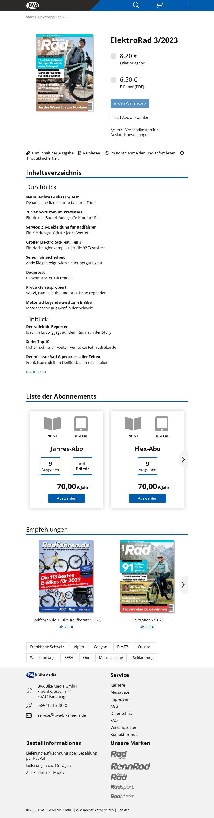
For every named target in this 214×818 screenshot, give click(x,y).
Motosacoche (111, 657)
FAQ (114, 720)
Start (30, 17)
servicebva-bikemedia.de (62, 715)
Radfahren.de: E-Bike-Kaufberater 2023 (66, 620)
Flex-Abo (147, 448)
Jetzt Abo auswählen (131, 117)
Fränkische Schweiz (47, 646)
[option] (66, 459)
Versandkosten (124, 727)
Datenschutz (122, 713)
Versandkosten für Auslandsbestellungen (134, 132)
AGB (114, 706)
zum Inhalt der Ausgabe (50, 153)
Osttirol (144, 646)
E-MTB (122, 646)
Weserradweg (42, 657)
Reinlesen (89, 153)
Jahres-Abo (66, 448)
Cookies (124, 810)
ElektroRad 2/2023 (147, 620)
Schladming (143, 657)
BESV (68, 657)
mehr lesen (36, 371)
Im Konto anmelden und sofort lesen (140, 153)
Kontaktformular (125, 734)
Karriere (118, 685)
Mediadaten (121, 692)
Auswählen (66, 498)
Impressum (121, 699)
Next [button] (183, 459)
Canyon (100, 646)
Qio (86, 657)
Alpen (79, 646)
